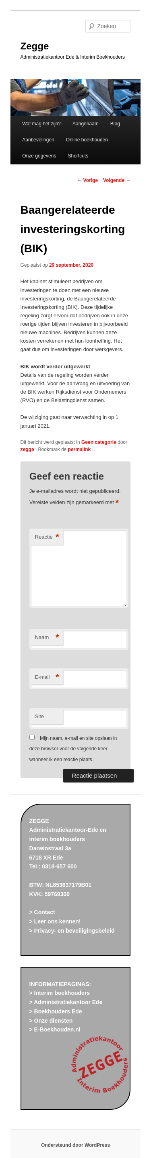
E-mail (47, 677)
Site (39, 716)
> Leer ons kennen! (55, 921)
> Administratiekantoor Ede (66, 1002)
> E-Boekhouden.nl (55, 1029)
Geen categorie (98, 442)
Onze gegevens (39, 156)
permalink (80, 449)
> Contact (42, 912)
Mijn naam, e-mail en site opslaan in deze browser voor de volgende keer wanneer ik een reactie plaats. (73, 748)
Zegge (35, 46)
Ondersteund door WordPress (75, 1145)
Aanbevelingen (38, 140)
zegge (28, 449)
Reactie (47, 537)
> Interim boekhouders (59, 993)
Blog (115, 124)
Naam (47, 637)
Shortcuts (78, 156)
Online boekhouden (87, 140)
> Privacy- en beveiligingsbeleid (72, 930)
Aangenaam (85, 124)
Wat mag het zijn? (41, 124)
